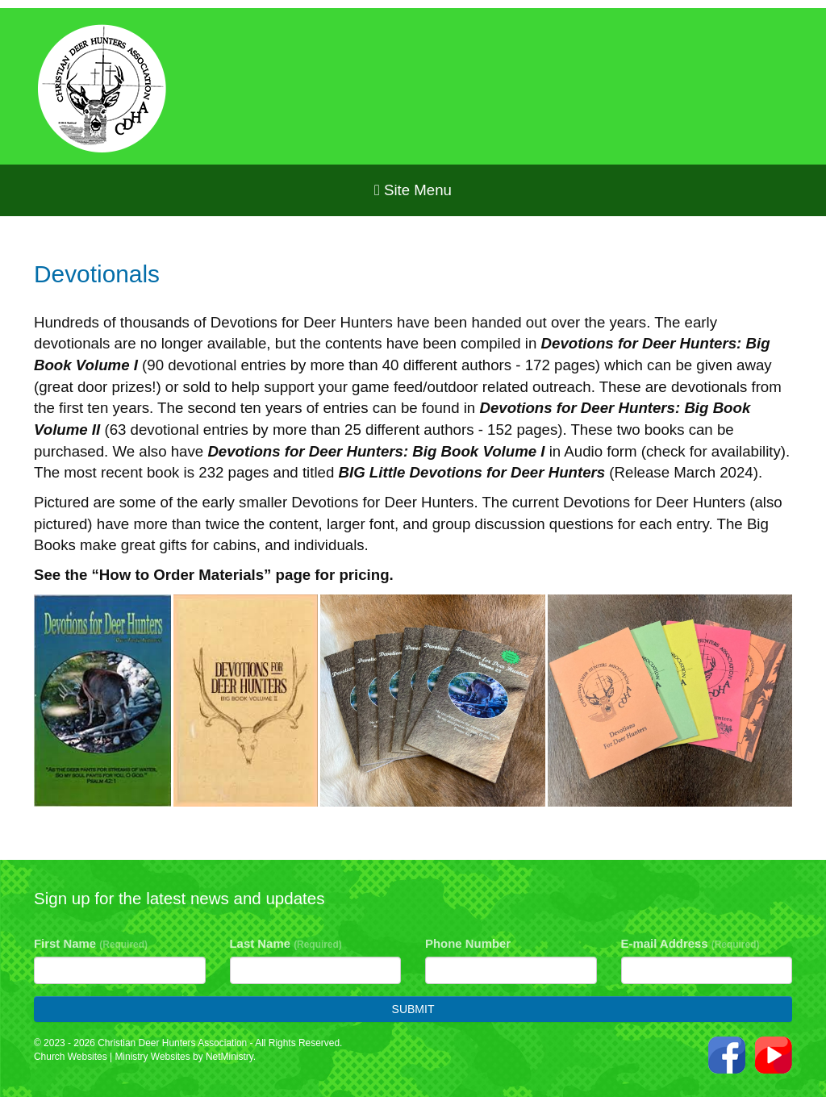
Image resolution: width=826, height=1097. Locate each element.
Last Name (286, 943)
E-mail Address (690, 943)
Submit (413, 1009)
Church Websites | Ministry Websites (113, 1056)
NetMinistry (229, 1056)
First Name (91, 943)
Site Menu (413, 189)
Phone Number (468, 943)
